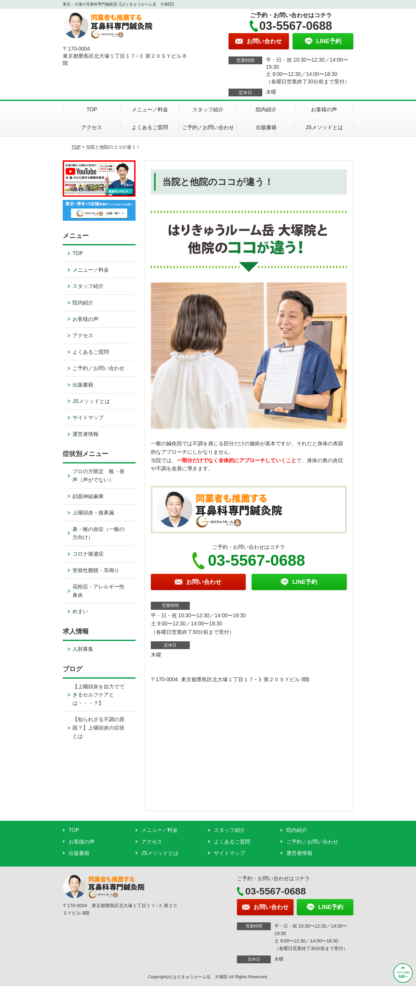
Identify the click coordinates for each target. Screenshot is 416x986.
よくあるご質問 (150, 127)
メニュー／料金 (150, 109)
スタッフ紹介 (208, 109)
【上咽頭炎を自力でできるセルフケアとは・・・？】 (98, 695)
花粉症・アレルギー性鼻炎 (98, 591)
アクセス (91, 127)
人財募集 (82, 649)
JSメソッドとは (324, 127)
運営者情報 (85, 434)
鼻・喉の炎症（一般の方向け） (98, 533)
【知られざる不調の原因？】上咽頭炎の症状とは (98, 728)
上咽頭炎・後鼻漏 (93, 512)
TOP (91, 109)
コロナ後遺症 (88, 554)
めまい (80, 611)
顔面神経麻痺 (88, 496)
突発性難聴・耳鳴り (95, 570)
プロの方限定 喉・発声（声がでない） (98, 476)
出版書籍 (266, 127)
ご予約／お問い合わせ (208, 127)
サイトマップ (88, 417)
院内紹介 (266, 109)
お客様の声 (324, 109)
